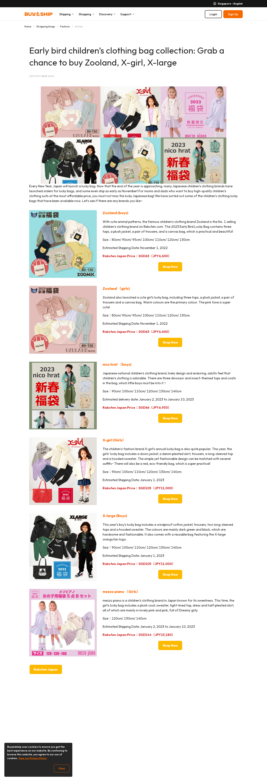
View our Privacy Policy (32, 758)
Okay (61, 768)
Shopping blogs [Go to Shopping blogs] (45, 26)
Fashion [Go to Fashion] (65, 26)
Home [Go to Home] (27, 26)
